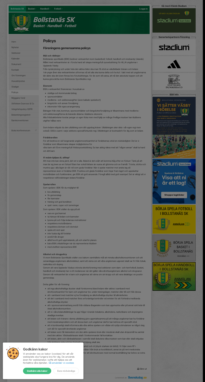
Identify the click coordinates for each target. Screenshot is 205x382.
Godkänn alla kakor (37, 370)
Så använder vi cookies (61, 362)
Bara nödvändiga (66, 370)
